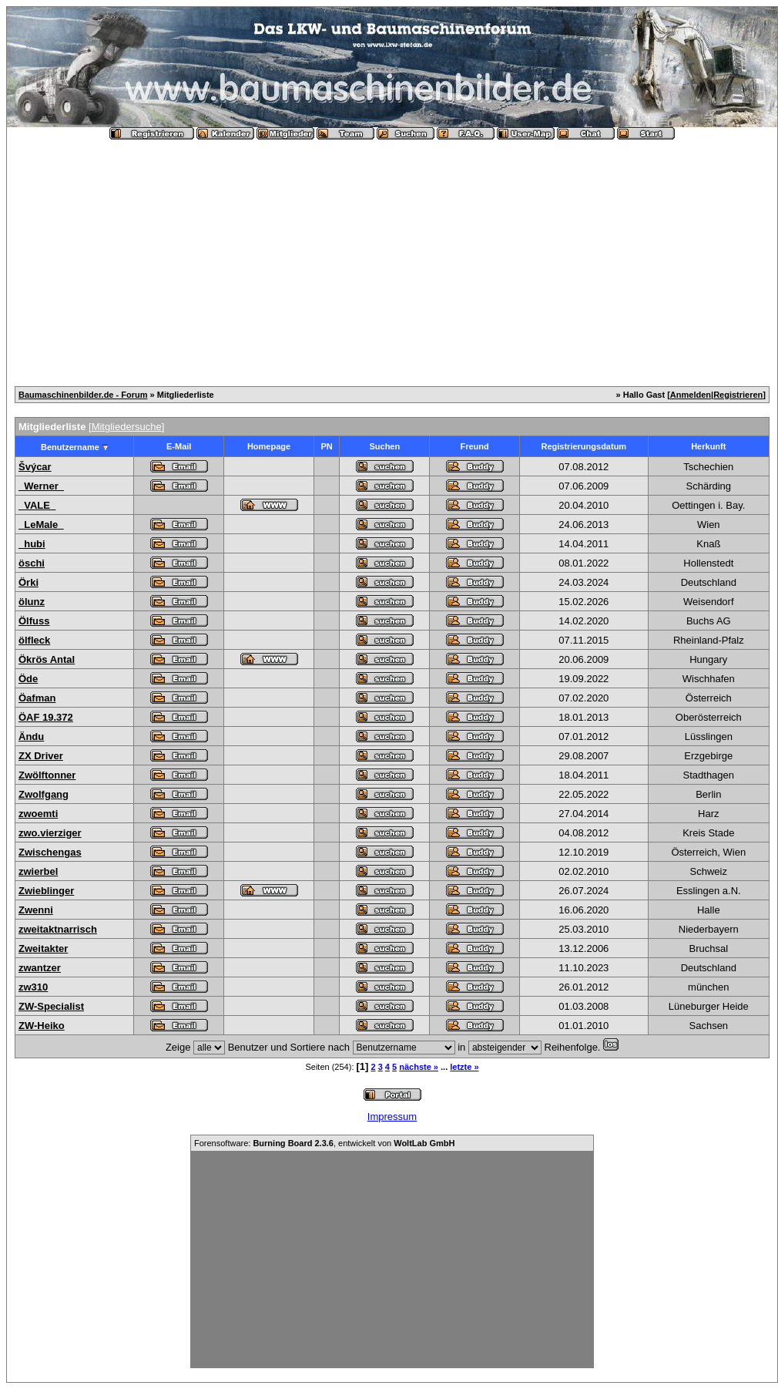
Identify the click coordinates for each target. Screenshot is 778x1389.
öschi (31, 563)
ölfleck (34, 640)
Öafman (36, 698)
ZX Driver (40, 756)
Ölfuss (33, 621)
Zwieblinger (46, 890)
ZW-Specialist (51, 1006)
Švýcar (35, 467)
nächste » (418, 1066)
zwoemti (38, 813)
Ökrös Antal (46, 659)
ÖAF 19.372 (45, 717)
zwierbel (38, 871)
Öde (28, 678)
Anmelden (690, 394)
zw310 (33, 987)
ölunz (31, 601)
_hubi (31, 544)
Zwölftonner (46, 775)
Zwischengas (50, 852)
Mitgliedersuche (127, 426)
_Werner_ (41, 486)
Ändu (31, 736)
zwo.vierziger (50, 833)
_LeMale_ (41, 524)
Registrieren (738, 394)
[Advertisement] (392, 257)
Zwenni (35, 910)
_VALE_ (36, 505)
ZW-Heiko (41, 1025)
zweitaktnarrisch (57, 929)
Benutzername (70, 447)
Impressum (392, 1116)
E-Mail (178, 446)
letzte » (464, 1066)
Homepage (268, 446)
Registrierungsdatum (584, 446)
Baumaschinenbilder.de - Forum (82, 394)
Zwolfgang (43, 794)
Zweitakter (43, 948)
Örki (28, 582)
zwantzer (39, 968)
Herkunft (708, 446)
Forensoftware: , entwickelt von (324, 1143)
